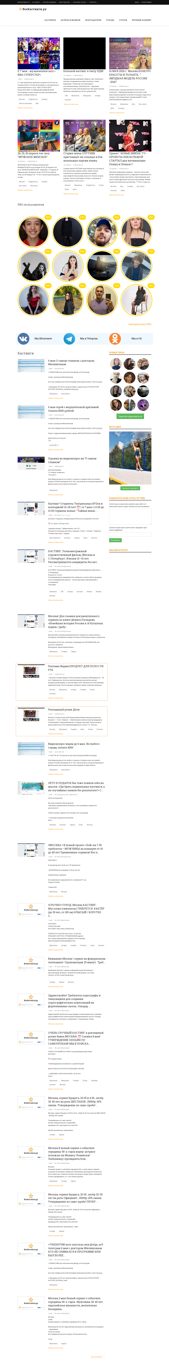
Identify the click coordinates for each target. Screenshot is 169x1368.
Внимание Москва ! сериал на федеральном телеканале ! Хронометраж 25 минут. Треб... (77, 960)
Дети (112, 108)
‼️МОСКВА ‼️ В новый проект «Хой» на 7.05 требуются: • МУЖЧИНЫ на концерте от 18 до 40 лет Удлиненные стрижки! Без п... (75, 848)
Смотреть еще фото (130, 488)
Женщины (87, 96)
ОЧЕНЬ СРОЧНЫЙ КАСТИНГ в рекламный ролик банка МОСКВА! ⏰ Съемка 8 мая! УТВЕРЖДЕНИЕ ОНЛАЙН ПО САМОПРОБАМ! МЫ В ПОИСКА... (76, 1038)
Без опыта (142, 104)
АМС (37, 103)
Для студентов (55, 538)
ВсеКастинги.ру (33, 10)
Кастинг (68, 100)
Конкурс (121, 108)
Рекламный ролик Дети (64, 709)
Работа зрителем (25, 103)
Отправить (115, 540)
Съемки (44, 99)
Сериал (77, 538)
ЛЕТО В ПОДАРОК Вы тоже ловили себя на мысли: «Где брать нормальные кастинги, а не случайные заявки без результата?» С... (76, 786)
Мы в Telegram (89, 338)
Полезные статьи (79, 2)
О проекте (92, 2)
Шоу (133, 104)
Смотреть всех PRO (139, 324)
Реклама (53, 825)
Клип (67, 189)
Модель (98, 591)
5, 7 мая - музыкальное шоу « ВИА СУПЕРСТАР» (37, 72)
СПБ (66, 96)
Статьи (123, 20)
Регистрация (146, 2)
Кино (75, 189)
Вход (137, 2)
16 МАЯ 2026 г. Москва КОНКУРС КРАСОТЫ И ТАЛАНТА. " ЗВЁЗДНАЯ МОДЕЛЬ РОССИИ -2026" (130, 76)
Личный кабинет (141, 20)
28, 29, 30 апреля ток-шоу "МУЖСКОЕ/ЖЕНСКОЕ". (34, 155)
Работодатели (64, 2)
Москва (22, 99)
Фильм (89, 591)
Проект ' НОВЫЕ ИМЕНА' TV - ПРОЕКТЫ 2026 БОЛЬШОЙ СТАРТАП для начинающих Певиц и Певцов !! (128, 159)
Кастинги (36, 2)
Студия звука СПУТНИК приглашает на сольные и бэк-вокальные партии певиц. (83, 157)
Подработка (33, 99)
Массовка (34, 186)
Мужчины (75, 96)
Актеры (97, 96)
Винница (53, 591)
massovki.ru (65, 394)
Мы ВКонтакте (43, 338)
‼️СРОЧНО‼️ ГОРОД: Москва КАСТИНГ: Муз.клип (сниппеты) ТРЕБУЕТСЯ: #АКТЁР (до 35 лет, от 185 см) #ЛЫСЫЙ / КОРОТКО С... (76, 910)
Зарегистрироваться (130, 416)
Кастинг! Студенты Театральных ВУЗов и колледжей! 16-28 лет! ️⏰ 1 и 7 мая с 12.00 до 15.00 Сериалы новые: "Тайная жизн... (76, 507)
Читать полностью (25, 108)
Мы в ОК (137, 338)
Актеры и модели (49, 2)
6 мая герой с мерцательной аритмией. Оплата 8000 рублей (73, 408)
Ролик (101, 185)
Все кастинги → (97, 1357)
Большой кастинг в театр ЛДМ (83, 71)
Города (110, 20)
